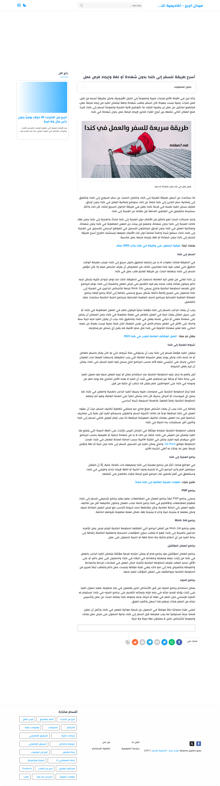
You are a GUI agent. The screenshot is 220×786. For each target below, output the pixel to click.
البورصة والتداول (67, 745)
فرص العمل (28, 720)
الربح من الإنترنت (67, 720)
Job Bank (170, 443)
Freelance (27, 769)
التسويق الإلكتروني (38, 736)
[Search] (110, 5)
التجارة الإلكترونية (36, 761)
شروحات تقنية (68, 736)
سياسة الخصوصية (130, 749)
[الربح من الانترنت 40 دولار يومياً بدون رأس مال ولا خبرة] (42, 97)
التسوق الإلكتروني (38, 745)
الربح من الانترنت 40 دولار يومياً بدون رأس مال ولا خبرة (42, 119)
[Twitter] (160, 643)
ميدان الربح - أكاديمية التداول (180, 5)
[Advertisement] (110, 41)
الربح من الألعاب (45, 769)
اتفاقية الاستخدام (101, 749)
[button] (24, 5)
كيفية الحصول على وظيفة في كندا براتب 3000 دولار (148, 245)
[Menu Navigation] (19, 5)
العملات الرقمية (67, 777)
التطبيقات (53, 728)
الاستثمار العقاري (67, 769)
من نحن (106, 743)
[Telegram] (142, 643)
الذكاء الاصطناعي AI (65, 761)
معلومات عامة (32, 728)
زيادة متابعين (69, 753)
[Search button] (81, 5)
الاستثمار (71, 728)
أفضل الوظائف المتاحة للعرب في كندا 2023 (151, 336)
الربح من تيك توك (44, 777)
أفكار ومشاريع (46, 720)
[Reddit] (124, 643)
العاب (26, 777)
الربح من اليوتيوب (39, 753)
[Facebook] (178, 643)
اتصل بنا (135, 743)
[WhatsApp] (169, 643)
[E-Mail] (151, 643)
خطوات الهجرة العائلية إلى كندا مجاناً (157, 482)
